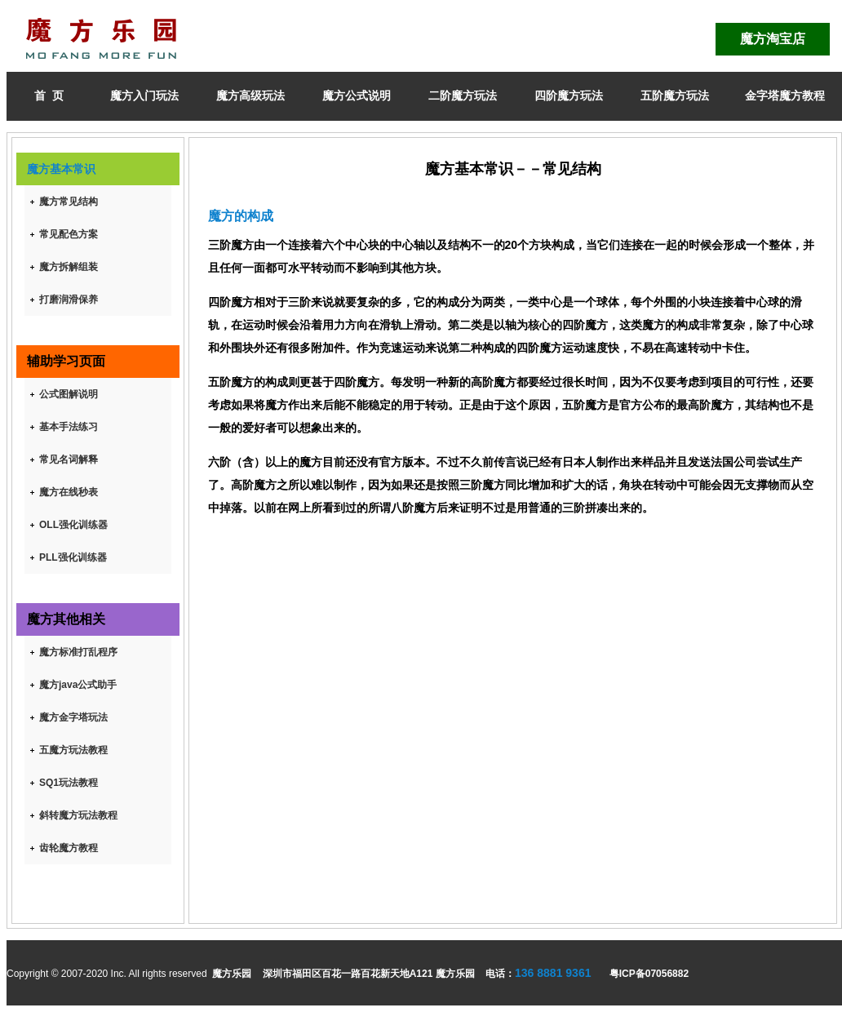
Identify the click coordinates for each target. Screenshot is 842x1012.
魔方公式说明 (356, 95)
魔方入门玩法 (144, 95)
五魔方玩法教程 (73, 750)
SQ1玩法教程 (68, 782)
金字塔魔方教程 (785, 95)
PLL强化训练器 (73, 557)
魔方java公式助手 (78, 684)
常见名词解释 (68, 459)
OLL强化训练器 (73, 524)
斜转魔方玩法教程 (78, 815)
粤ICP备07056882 (649, 973)
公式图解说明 (68, 394)
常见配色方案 (68, 234)
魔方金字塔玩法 (73, 717)
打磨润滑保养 (68, 299)
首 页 (49, 95)
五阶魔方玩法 (674, 95)
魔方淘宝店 (772, 39)
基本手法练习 (68, 427)
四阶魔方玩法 (568, 95)
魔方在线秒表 (68, 492)
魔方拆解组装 (68, 267)
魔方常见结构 (68, 201)
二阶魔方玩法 (462, 95)
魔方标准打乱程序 (78, 652)
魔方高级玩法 (250, 95)
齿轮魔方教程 (68, 848)
